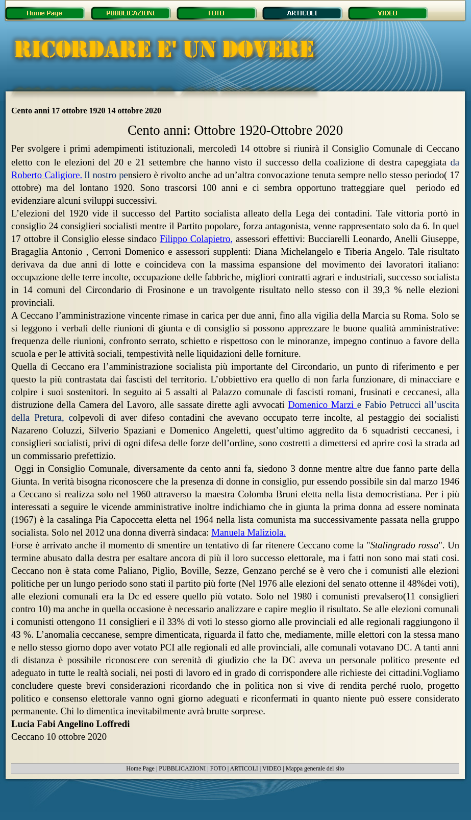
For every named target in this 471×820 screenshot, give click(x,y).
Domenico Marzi (322, 404)
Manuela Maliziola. (248, 532)
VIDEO (271, 768)
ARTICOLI (244, 768)
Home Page (140, 768)
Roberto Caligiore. (46, 175)
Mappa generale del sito (315, 768)
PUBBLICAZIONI (182, 768)
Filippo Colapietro (196, 238)
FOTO (218, 768)
